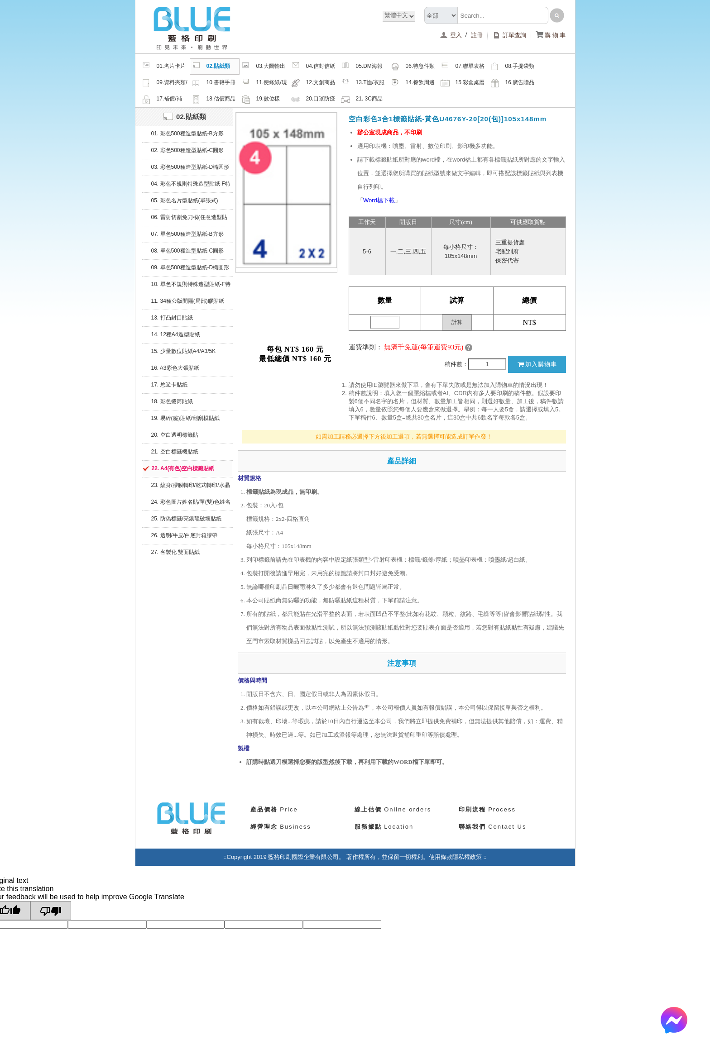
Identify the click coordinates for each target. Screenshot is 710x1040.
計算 (456, 322)
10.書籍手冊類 (214, 83)
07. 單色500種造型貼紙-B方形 (187, 234)
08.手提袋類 (512, 66)
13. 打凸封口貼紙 (172, 318)
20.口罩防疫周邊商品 (313, 100)
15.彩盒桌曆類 (463, 83)
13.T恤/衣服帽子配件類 (362, 83)
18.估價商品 (214, 99)
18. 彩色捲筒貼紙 (172, 401)
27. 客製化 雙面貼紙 (175, 552)
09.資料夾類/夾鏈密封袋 (164, 83)
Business (280, 826)
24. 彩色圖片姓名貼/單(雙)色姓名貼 (190, 504)
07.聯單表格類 (463, 67)
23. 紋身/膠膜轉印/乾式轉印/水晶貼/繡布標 (190, 488)
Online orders (393, 809)
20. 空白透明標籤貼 (174, 435)
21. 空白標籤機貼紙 (174, 451)
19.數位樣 (260, 99)
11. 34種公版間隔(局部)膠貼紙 (187, 301)
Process (487, 809)
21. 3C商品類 (362, 100)
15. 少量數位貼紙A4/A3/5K (183, 351)
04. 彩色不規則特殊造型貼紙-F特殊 (190, 186)
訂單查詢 (509, 35)
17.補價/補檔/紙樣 (162, 100)
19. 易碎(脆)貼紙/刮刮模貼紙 (185, 418)
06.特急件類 (413, 66)
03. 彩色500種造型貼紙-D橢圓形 (190, 167)
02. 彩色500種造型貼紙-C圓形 (187, 150)
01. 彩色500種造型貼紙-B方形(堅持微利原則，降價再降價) (187, 136)
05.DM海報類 (362, 67)
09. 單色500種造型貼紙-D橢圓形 (190, 267)
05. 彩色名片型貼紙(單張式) (184, 200)
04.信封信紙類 (313, 67)
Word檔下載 (379, 200)
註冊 (477, 35)
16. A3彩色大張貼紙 (175, 368)
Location (384, 826)
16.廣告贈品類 (512, 83)
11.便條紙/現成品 (264, 83)
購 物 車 (551, 35)
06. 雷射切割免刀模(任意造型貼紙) (189, 220)
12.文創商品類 (313, 83)
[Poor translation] (50, 910)
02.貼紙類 (211, 66)
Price (274, 809)
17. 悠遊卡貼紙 (169, 385)
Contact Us (493, 826)
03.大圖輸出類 (263, 67)
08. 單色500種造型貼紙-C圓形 (187, 251)
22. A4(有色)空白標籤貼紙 (183, 468)
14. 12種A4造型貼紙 (175, 334)
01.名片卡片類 (164, 67)
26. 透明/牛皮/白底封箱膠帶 (184, 535)
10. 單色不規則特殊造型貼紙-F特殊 (190, 287)
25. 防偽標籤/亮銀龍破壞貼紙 (186, 518)
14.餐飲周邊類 (413, 83)
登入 (452, 35)
